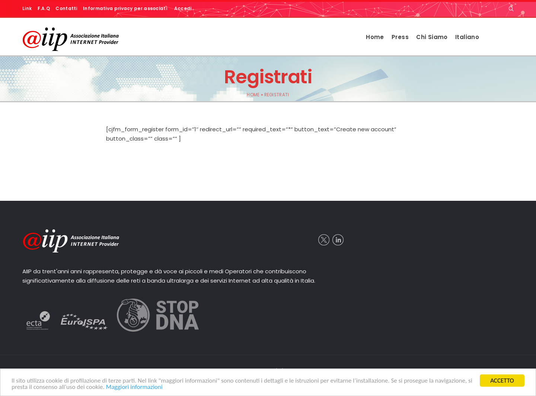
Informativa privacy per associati (125, 8)
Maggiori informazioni (134, 387)
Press (400, 37)
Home (375, 37)
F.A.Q (44, 8)
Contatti (66, 8)
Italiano (467, 37)
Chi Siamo (431, 37)
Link (27, 8)
